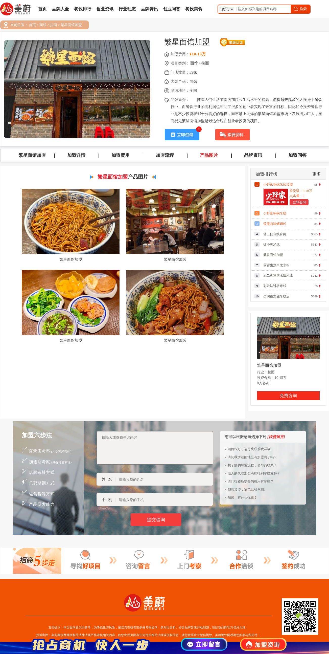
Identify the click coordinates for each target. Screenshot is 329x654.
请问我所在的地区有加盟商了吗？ (252, 457)
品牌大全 (60, 9)
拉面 (53, 25)
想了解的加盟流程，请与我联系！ (252, 465)
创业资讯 (104, 9)
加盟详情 (76, 155)
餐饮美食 (193, 9)
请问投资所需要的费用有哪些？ (251, 481)
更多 (316, 174)
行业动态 (127, 9)
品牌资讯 (149, 9)
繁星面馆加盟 (71, 25)
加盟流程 (165, 155)
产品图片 (209, 155)
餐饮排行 (82, 9)
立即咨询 (299, 202)
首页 (42, 9)
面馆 (42, 25)
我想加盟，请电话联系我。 (247, 489)
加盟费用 (120, 155)
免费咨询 (288, 395)
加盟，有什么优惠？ (242, 497)
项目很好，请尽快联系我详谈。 (251, 449)
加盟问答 (297, 155)
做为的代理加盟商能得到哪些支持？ (254, 473)
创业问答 (171, 9)
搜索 (300, 9)
